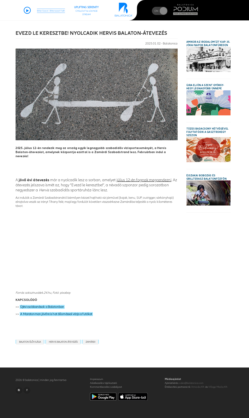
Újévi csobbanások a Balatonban (42, 307)
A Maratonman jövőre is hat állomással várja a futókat (56, 314)
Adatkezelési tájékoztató (103, 383)
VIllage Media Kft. (218, 386)
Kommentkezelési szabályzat (106, 386)
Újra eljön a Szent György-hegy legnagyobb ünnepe (205, 87)
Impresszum (96, 379)
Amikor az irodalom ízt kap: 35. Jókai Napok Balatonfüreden (208, 43)
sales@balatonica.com (191, 383)
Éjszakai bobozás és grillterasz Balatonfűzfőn (206, 177)
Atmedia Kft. (198, 386)
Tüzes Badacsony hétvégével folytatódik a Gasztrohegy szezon (207, 132)
